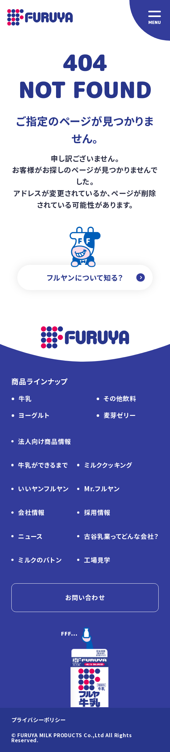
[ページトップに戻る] (89, 678)
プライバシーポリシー (38, 720)
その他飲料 (120, 399)
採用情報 (97, 513)
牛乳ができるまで (43, 465)
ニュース (30, 537)
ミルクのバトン (39, 560)
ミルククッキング (108, 465)
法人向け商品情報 (44, 442)
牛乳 (25, 399)
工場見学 (97, 560)
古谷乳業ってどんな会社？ (121, 537)
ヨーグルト (34, 416)
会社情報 (31, 513)
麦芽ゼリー (120, 416)
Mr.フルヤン (102, 489)
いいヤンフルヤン (43, 489)
